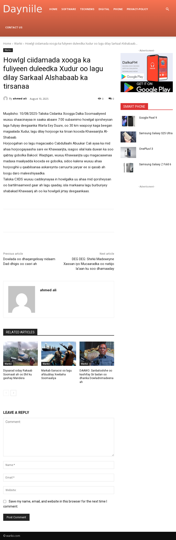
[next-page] (13, 393)
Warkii (18, 43)
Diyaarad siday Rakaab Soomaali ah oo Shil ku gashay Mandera (17, 374)
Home (53, 9)
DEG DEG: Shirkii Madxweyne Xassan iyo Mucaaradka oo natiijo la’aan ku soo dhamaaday (88, 264)
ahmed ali (20, 98)
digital (104, 9)
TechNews (87, 9)
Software (68, 9)
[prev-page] (6, 393)
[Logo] (25, 9)
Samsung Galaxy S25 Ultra (156, 133)
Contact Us (13, 27)
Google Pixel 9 (148, 117)
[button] (167, 9)
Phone (118, 9)
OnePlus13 (146, 148)
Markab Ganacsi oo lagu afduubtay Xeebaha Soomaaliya (56, 374)
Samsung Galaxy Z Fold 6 (155, 164)
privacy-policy (137, 9)
